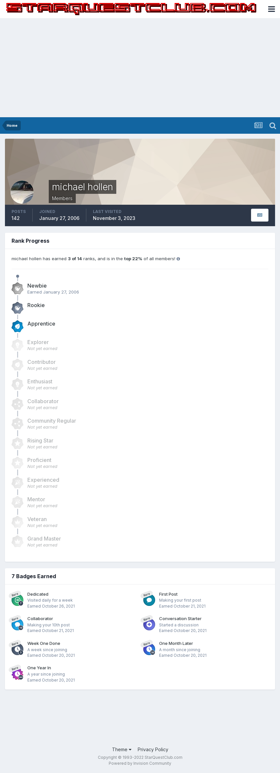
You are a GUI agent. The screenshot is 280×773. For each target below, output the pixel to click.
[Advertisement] (140, 67)
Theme (121, 749)
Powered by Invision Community (140, 763)
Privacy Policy (153, 749)
